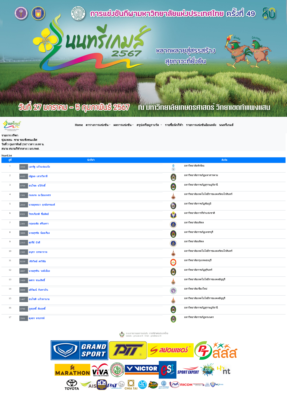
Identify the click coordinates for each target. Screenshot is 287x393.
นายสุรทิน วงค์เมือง (39, 271)
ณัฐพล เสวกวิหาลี (38, 176)
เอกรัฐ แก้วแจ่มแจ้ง (39, 166)
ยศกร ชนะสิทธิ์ (37, 280)
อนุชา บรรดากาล (38, 252)
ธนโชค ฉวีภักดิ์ (37, 185)
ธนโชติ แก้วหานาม (39, 299)
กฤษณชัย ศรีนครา (39, 223)
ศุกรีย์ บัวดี (34, 242)
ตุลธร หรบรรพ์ (36, 318)
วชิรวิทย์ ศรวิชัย (37, 261)
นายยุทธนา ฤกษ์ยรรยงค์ (42, 204)
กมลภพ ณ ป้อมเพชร (40, 195)
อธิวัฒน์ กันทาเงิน (38, 289)
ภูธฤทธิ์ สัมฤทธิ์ (37, 308)
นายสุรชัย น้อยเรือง (39, 233)
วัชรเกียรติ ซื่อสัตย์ (39, 214)
